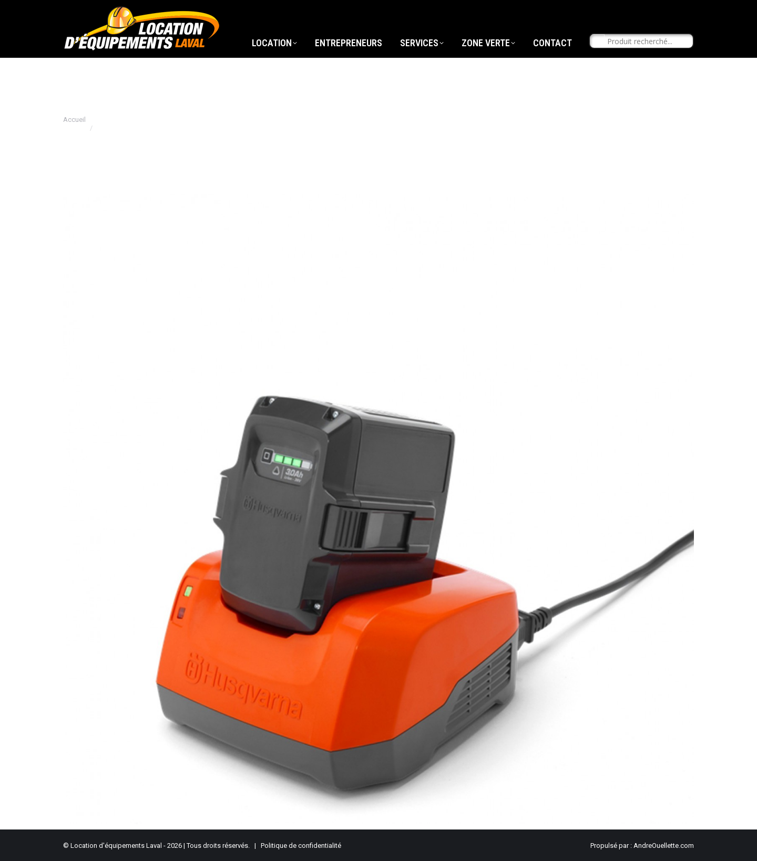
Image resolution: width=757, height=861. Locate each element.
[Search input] (646, 61)
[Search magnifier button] (597, 61)
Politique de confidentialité (301, 845)
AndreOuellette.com (663, 845)
